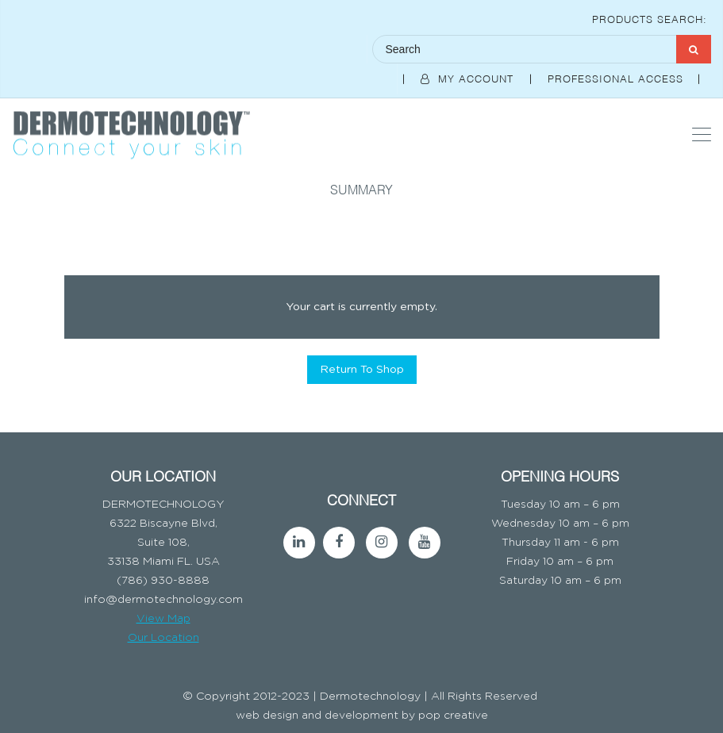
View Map (163, 618)
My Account (469, 77)
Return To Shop (362, 369)
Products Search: (649, 18)
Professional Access (617, 77)
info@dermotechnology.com (163, 599)
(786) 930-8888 (163, 580)
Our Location (163, 637)
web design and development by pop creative (362, 715)
